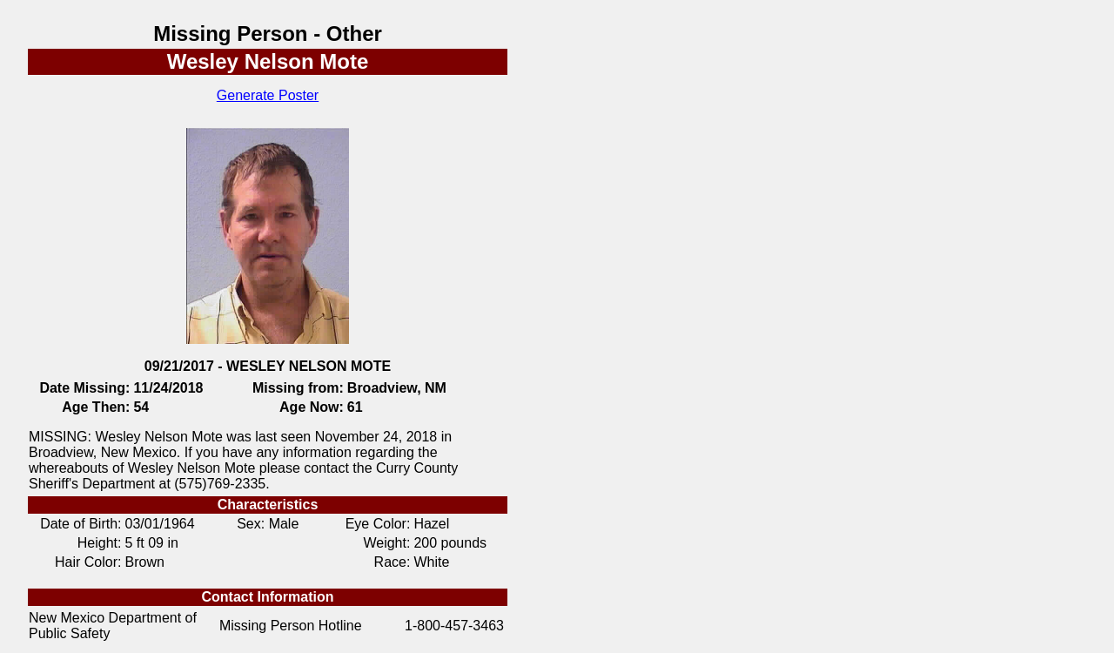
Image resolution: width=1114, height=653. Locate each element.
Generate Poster (268, 95)
